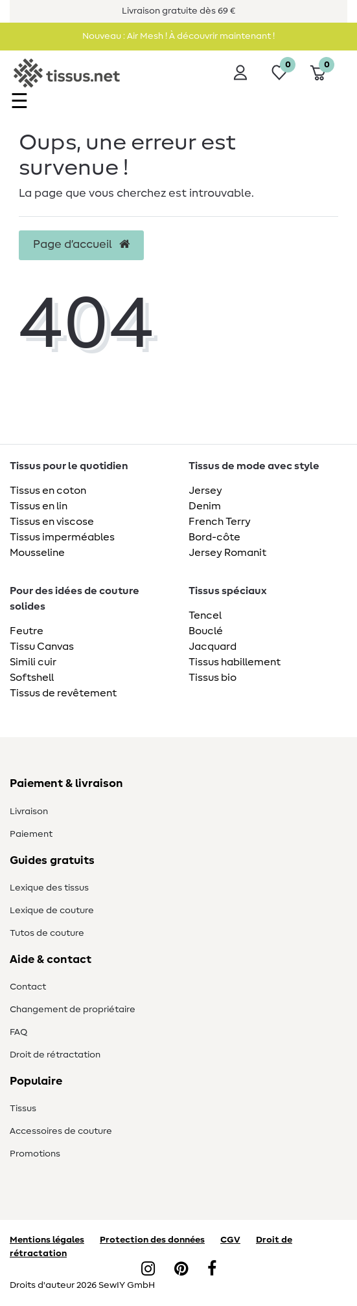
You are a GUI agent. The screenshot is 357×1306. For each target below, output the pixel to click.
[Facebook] (211, 1270)
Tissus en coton (48, 490)
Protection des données (152, 1240)
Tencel (205, 615)
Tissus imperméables (62, 537)
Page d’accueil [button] (81, 244)
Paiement (31, 834)
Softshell (32, 677)
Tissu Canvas (42, 646)
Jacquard (212, 646)
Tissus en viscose (52, 521)
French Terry (220, 521)
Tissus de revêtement (63, 693)
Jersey (205, 490)
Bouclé (206, 631)
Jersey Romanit (227, 553)
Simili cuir (33, 662)
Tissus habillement (235, 662)
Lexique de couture (52, 910)
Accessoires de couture (61, 1131)
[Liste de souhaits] (279, 72)
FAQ (18, 1032)
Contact (28, 986)
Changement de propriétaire (72, 1009)
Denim (205, 506)
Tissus (23, 1108)
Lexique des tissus (49, 887)
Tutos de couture (47, 933)
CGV (230, 1240)
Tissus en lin (38, 506)
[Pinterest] (181, 1270)
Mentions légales (47, 1240)
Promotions (35, 1153)
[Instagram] (148, 1270)
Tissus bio (212, 677)
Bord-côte (214, 537)
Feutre (26, 631)
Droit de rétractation (55, 1054)
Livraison (29, 811)
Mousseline (37, 553)
